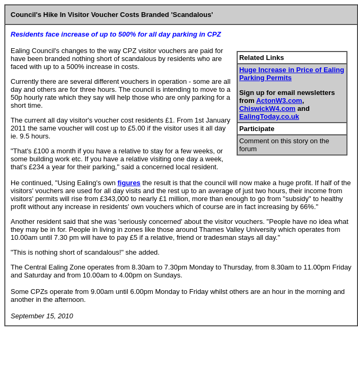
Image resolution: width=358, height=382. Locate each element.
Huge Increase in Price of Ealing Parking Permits (291, 74)
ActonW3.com (279, 101)
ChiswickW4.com (267, 108)
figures (129, 183)
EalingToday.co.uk (269, 116)
